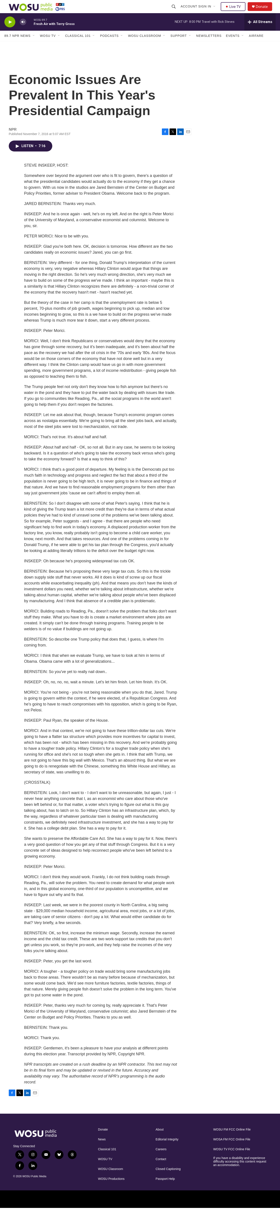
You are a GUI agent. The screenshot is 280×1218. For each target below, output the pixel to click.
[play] (9, 31)
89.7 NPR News (17, 45)
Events (233, 45)
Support (178, 45)
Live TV (234, 11)
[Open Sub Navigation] (215, 11)
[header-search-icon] (174, 11)
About (160, 1139)
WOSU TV (48, 45)
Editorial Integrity (167, 1149)
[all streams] (260, 32)
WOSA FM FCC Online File (231, 1149)
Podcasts (109, 45)
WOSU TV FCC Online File (231, 1159)
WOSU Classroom (144, 45)
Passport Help (165, 1188)
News (102, 1149)
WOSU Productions (111, 1188)
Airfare (256, 45)
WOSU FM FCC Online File (232, 1139)
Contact (161, 1169)
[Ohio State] (39, 1209)
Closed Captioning (168, 1179)
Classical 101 (78, 45)
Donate (264, 11)
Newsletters (209, 45)
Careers (161, 1159)
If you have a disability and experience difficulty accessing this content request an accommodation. (239, 1171)
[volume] (23, 32)
